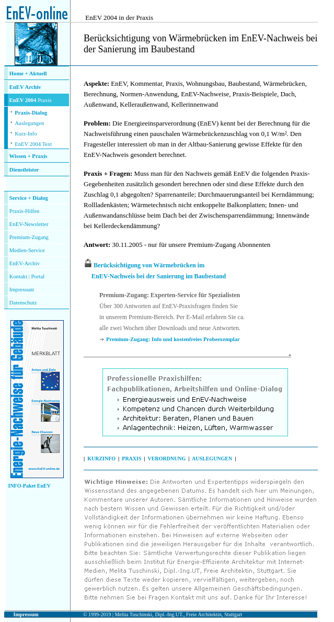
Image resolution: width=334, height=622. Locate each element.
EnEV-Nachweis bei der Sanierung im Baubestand (158, 276)
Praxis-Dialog (31, 113)
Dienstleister (24, 170)
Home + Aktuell (28, 73)
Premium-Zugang (29, 237)
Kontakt (18, 276)
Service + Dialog (28, 198)
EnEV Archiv (25, 87)
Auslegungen (29, 123)
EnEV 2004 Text (33, 144)
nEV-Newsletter (30, 224)
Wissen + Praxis (28, 156)
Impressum (21, 289)
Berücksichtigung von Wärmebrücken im (149, 265)
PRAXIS (131, 458)
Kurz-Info (26, 134)
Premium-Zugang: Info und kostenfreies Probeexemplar (173, 339)
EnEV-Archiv (24, 263)
